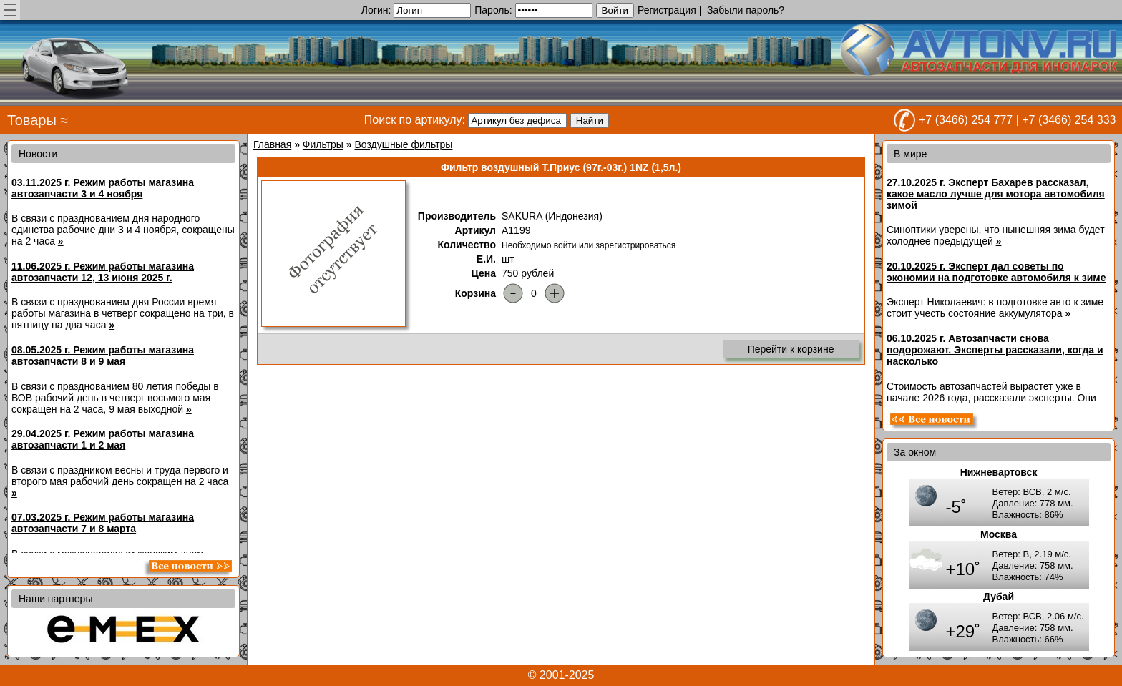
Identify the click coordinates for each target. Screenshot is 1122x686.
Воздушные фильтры (404, 144)
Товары (32, 120)
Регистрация (667, 10)
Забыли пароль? (745, 10)
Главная (272, 144)
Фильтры (323, 144)
